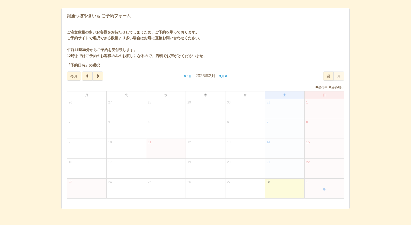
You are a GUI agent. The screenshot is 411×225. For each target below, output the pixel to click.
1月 (188, 76)
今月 (74, 76)
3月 (223, 76)
